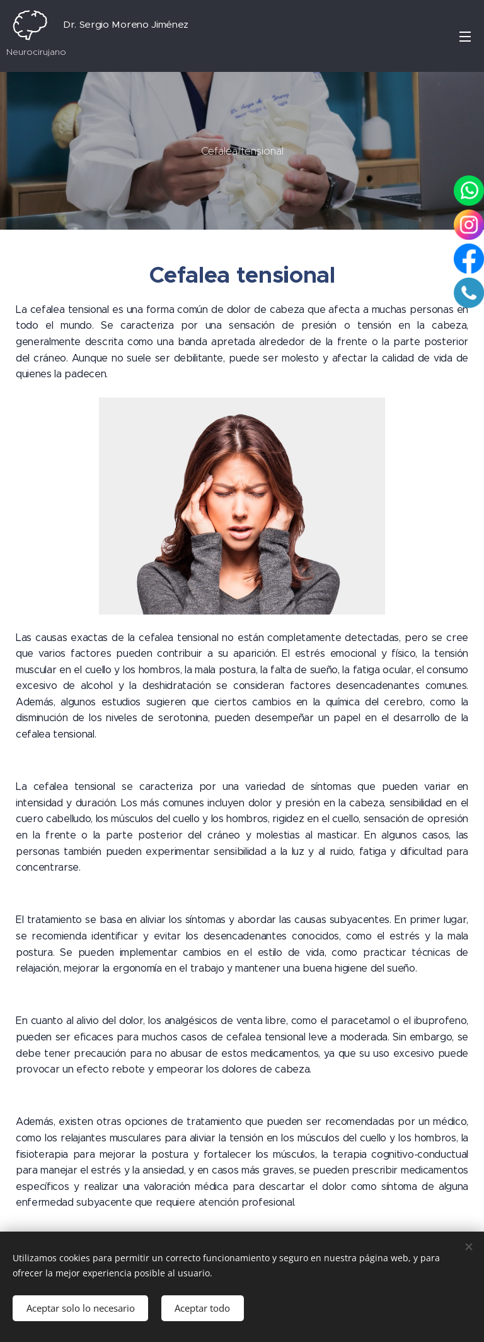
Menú (465, 36)
